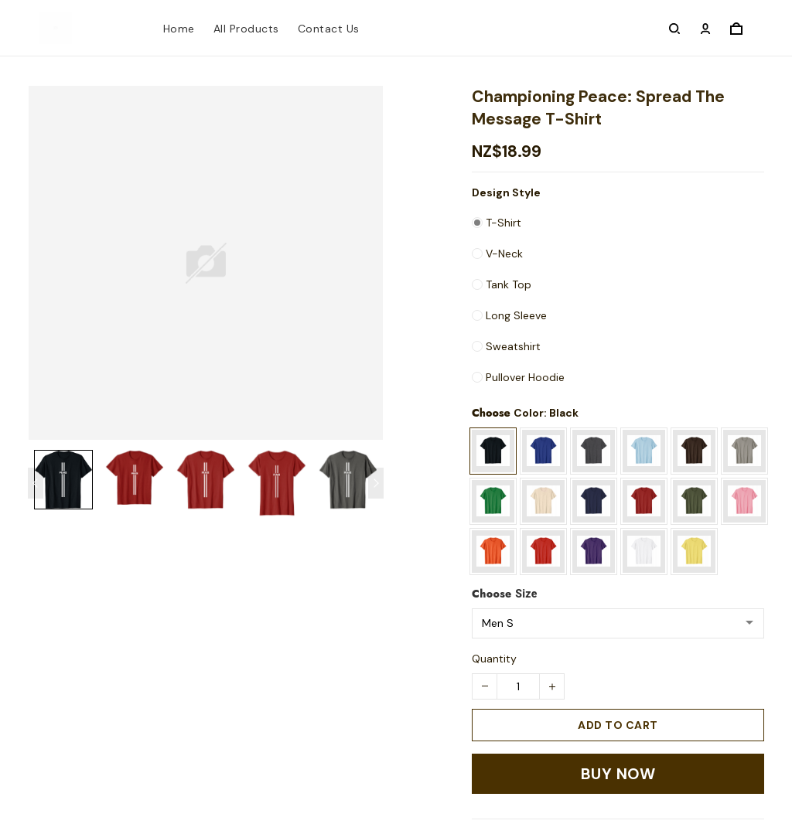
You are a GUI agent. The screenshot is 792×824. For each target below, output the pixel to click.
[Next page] (376, 483)
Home (179, 29)
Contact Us (329, 29)
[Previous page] (35, 483)
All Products (246, 29)
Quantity (494, 659)
